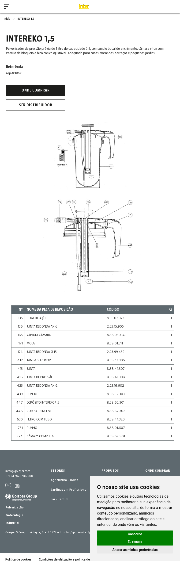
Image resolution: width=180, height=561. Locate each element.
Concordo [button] (135, 534)
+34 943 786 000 (21, 476)
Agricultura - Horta (65, 480)
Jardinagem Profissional (69, 489)
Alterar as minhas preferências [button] (135, 550)
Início (7, 18)
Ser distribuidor (35, 105)
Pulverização (14, 507)
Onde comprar (36, 90)
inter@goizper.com (17, 471)
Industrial (12, 523)
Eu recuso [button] (135, 542)
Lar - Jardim (59, 499)
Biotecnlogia (14, 515)
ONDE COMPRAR (157, 470)
